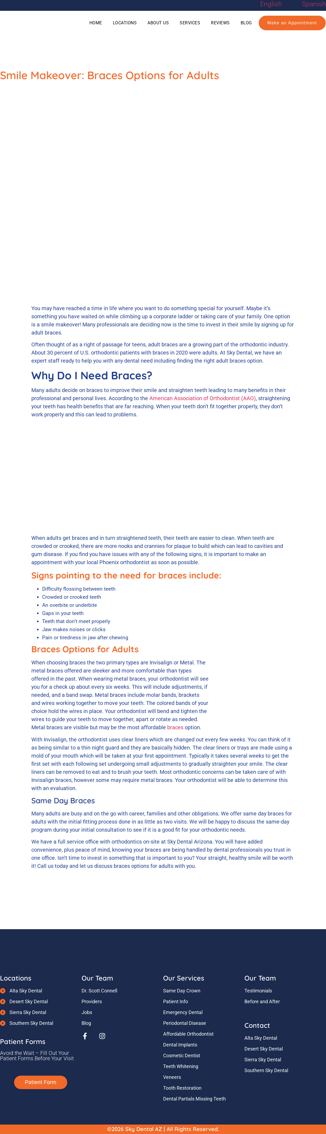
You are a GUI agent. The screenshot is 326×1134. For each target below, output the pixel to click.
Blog (246, 22)
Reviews (220, 22)
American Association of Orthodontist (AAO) (202, 398)
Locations (125, 22)
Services (190, 22)
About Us (158, 22)
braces (175, 727)
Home (95, 22)
